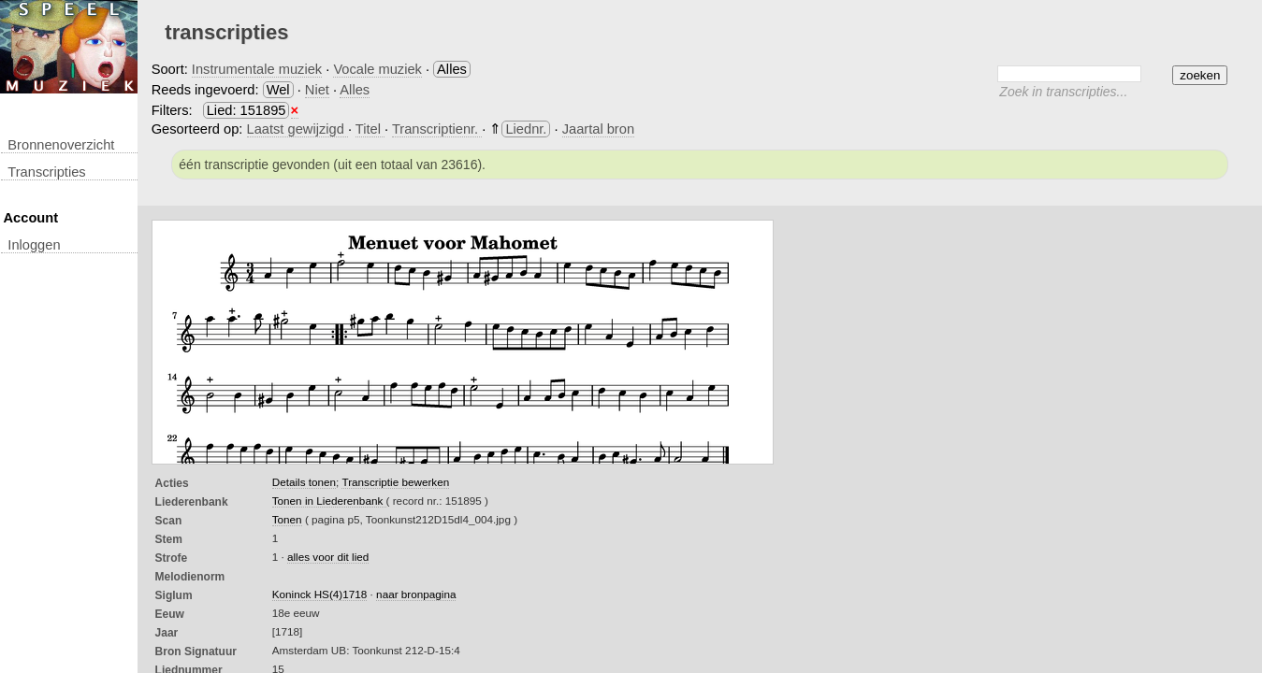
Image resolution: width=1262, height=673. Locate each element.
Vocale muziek (377, 69)
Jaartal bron (598, 129)
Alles (355, 89)
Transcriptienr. (437, 129)
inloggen (33, 244)
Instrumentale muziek (257, 69)
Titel (369, 129)
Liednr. (525, 129)
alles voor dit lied (328, 557)
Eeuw (169, 614)
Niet (317, 89)
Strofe (171, 558)
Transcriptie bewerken (395, 482)
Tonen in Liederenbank (329, 500)
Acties (172, 483)
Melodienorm (190, 576)
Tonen (287, 519)
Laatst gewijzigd (297, 129)
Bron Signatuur (196, 651)
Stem (168, 539)
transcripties (46, 172)
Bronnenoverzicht (60, 144)
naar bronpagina (416, 594)
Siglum (174, 595)
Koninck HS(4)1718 (320, 594)
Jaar (167, 632)
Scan (168, 520)
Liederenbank (191, 501)
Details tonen (304, 482)
